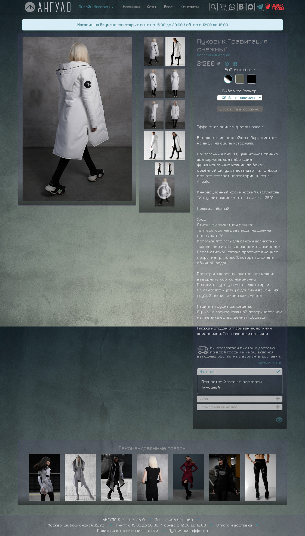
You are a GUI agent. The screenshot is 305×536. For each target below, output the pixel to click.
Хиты (151, 6)
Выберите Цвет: (240, 69)
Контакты (190, 6)
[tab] (239, 372)
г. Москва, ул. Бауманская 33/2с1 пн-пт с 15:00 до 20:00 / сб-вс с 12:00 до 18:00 (125, 525)
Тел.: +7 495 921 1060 (174, 519)
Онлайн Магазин (96, 6)
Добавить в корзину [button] (240, 109)
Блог (168, 6)
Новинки (130, 6)
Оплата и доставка (234, 525)
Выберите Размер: (239, 90)
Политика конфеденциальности (127, 530)
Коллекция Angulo (213, 55)
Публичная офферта (188, 530)
